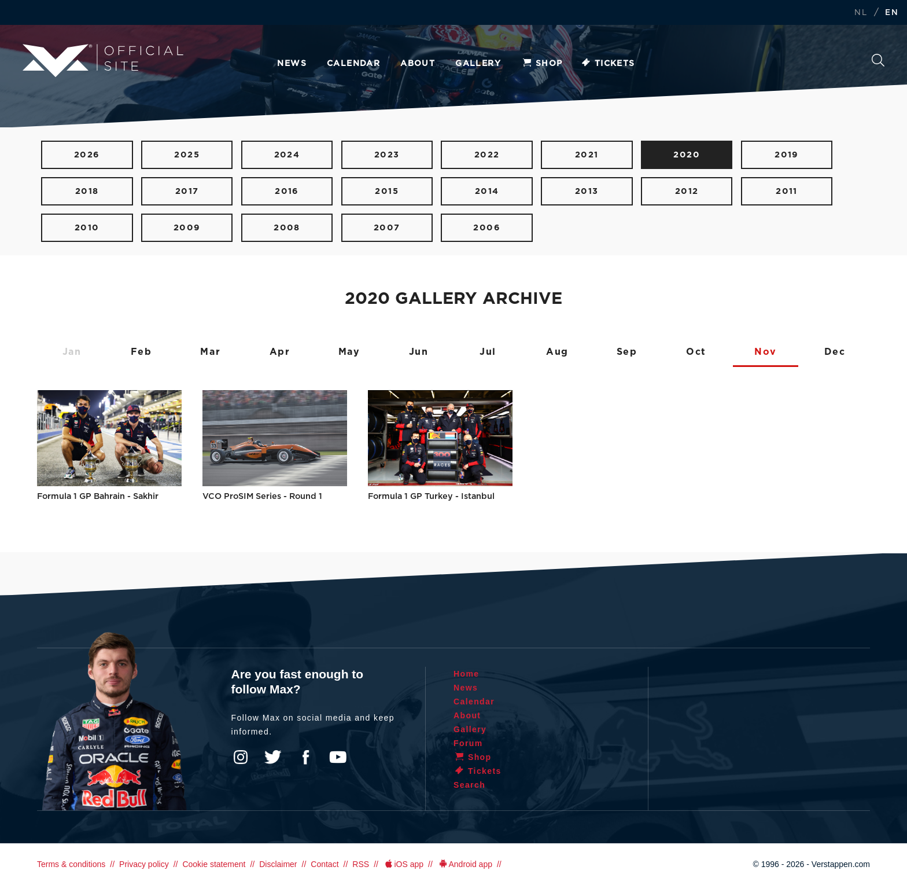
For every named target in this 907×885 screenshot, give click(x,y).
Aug (557, 352)
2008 (287, 227)
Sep (627, 352)
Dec (835, 352)
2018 (87, 191)
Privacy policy (144, 864)
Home (467, 673)
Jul (488, 352)
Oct (696, 352)
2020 (686, 154)
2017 (187, 191)
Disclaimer (278, 864)
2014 (487, 191)
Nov (765, 352)
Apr (280, 352)
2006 (486, 227)
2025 (187, 154)
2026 (87, 154)
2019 (787, 154)
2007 (387, 227)
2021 (587, 154)
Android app (464, 864)
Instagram (240, 757)
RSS (360, 864)
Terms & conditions (71, 864)
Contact (324, 864)
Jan (72, 352)
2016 (287, 191)
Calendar (353, 64)
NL (860, 13)
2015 (387, 191)
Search (878, 60)
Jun (419, 352)
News (292, 64)
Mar (210, 352)
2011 (787, 191)
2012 (687, 191)
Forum (468, 743)
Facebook (305, 757)
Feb (141, 352)
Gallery (478, 64)
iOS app (403, 864)
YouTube (338, 757)
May (349, 352)
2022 (487, 154)
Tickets (607, 64)
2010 (87, 227)
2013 (587, 191)
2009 (187, 227)
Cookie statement (213, 864)
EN (891, 13)
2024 (287, 154)
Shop (542, 64)
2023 (387, 154)
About (417, 64)
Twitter (273, 757)
